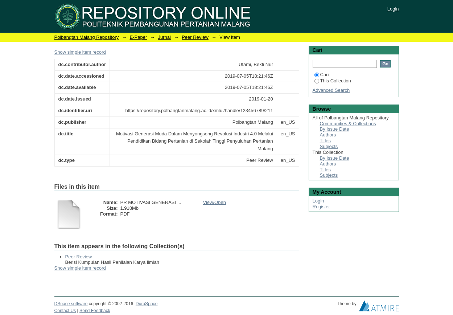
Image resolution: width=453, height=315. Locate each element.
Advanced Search (331, 90)
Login (393, 9)
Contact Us (65, 310)
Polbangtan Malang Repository (86, 37)
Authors (328, 135)
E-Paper (138, 37)
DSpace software (71, 303)
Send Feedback (94, 310)
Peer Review (195, 37)
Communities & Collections (348, 123)
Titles (325, 140)
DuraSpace (146, 303)
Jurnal (164, 37)
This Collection (332, 80)
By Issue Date (334, 129)
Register (321, 206)
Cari (321, 74)
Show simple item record (80, 52)
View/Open (214, 202)
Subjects (329, 146)
